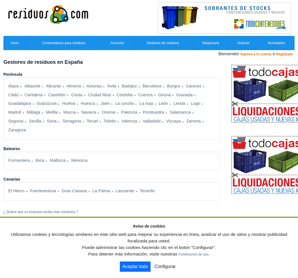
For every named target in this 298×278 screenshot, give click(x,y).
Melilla (52, 112)
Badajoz (129, 86)
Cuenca (145, 95)
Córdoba (125, 95)
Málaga (33, 112)
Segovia (15, 121)
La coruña (124, 103)
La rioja (146, 103)
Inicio (15, 43)
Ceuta (76, 95)
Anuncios (117, 43)
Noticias (243, 43)
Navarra (88, 112)
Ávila (111, 86)
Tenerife (147, 191)
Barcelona (152, 86)
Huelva (68, 103)
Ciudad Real (99, 95)
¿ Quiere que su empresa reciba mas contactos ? (40, 212)
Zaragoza (17, 130)
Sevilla (35, 121)
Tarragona (71, 121)
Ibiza (40, 160)
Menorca (79, 160)
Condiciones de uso (193, 254)
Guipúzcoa (47, 103)
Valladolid (152, 121)
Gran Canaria (74, 191)
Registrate (284, 54)
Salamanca (180, 112)
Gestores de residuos (163, 43)
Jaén (105, 103)
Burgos (173, 86)
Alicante (53, 86)
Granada (184, 95)
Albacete (32, 86)
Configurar (165, 266)
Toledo (110, 121)
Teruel (92, 121)
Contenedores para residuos (63, 43)
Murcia (69, 112)
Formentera (19, 160)
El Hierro (16, 191)
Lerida (179, 103)
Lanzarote (125, 191)
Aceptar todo (135, 266)
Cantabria (33, 95)
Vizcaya (173, 121)
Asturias (94, 86)
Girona (164, 95)
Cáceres (194, 86)
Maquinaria (210, 43)
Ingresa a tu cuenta (255, 54)
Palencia (129, 112)
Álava (13, 86)
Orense (109, 112)
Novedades (276, 43)
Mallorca (58, 160)
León (163, 103)
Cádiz (13, 95)
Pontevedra (153, 112)
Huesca (88, 103)
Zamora (193, 121)
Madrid (14, 112)
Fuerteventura (43, 191)
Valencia (129, 121)
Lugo (195, 103)
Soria (52, 121)
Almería (74, 86)
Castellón (56, 95)
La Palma (101, 191)
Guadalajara (19, 103)
